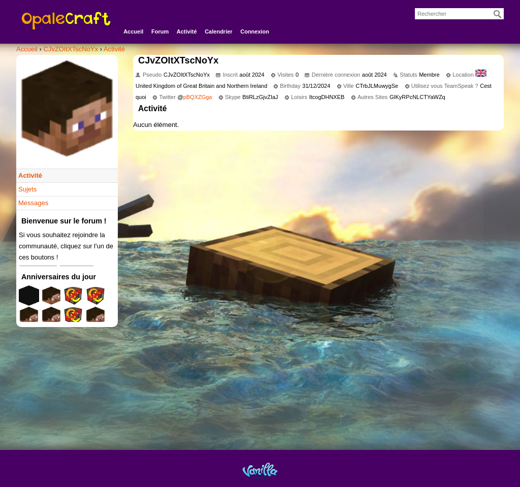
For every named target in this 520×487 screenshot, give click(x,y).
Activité (187, 31)
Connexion (254, 31)
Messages (33, 203)
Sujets (27, 189)
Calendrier (218, 31)
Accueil (133, 31)
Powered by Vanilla (260, 470)
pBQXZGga (197, 97)
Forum (160, 31)
